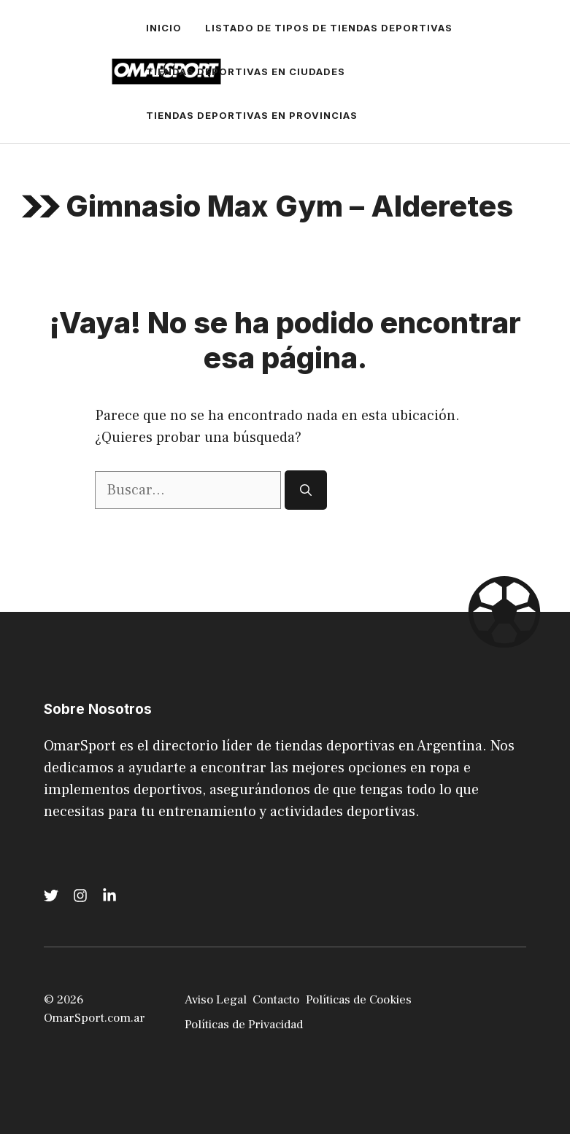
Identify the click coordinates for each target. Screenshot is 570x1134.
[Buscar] (306, 490)
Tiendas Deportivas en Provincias (252, 115)
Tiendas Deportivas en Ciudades (245, 71)
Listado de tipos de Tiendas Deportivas (328, 28)
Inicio (164, 28)
